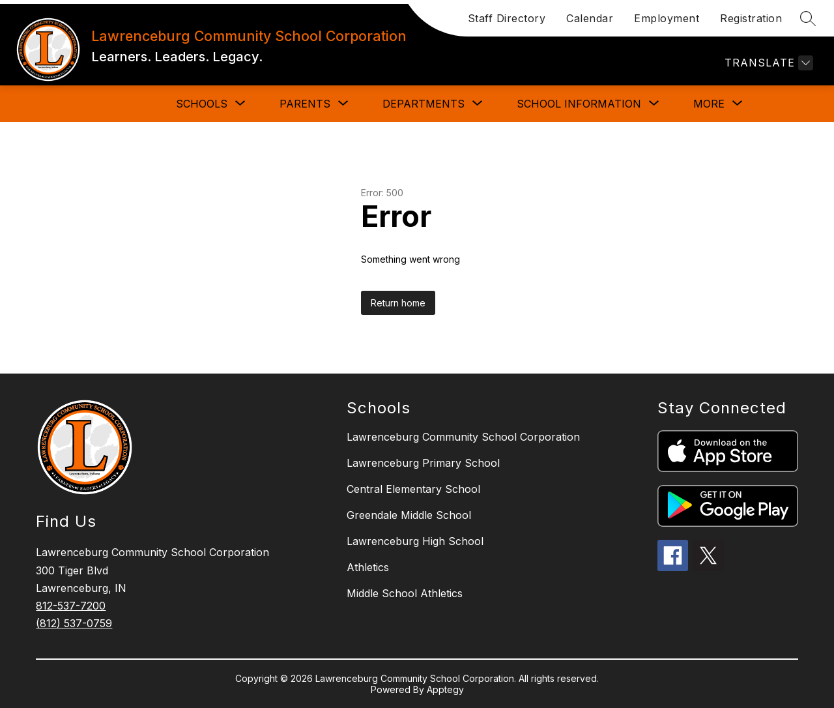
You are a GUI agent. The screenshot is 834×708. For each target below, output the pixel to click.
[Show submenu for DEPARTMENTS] (423, 103)
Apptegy (445, 689)
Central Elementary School (413, 488)
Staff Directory (507, 18)
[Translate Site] (767, 63)
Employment (666, 18)
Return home (398, 302)
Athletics (368, 567)
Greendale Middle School (409, 515)
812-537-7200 (71, 605)
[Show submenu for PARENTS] (305, 103)
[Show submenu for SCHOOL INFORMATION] (579, 103)
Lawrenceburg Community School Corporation (463, 436)
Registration (751, 18)
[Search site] (808, 18)
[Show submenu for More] (709, 103)
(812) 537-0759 (74, 623)
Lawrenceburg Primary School (423, 462)
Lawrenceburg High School (415, 541)
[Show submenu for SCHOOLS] (201, 103)
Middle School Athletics (405, 593)
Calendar (589, 18)
